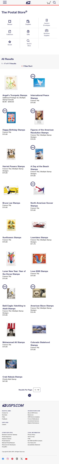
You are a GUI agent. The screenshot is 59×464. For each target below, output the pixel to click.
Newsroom (30, 414)
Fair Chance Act (32, 442)
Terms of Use (31, 436)
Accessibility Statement (34, 444)
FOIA (29, 438)
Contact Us (5, 412)
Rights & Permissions (33, 423)
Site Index (4, 414)
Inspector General (6, 438)
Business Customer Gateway (9, 434)
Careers (4, 424)
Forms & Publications (33, 419)
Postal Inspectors (6, 436)
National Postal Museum (8, 442)
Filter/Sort (27, 66)
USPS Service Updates (34, 417)
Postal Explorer (6, 440)
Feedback (4, 419)
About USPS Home (33, 412)
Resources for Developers (9, 444)
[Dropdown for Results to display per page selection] (36, 390)
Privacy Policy (31, 434)
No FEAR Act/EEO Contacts (35, 440)
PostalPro (4, 446)
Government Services (33, 421)
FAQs (3, 417)
